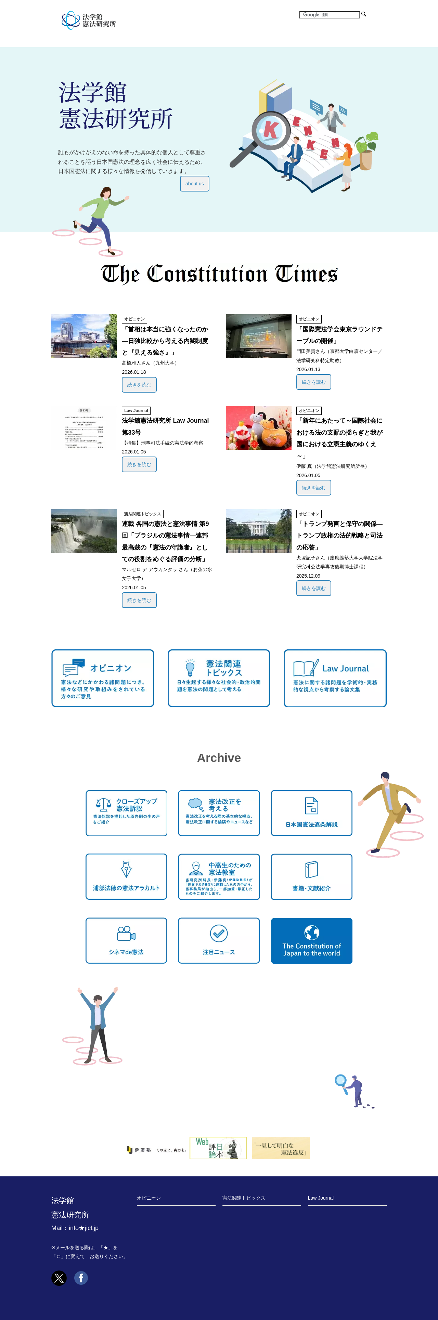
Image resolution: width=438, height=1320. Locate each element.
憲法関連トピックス (142, 514)
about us (194, 183)
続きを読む (139, 384)
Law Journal (136, 410)
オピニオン (134, 319)
